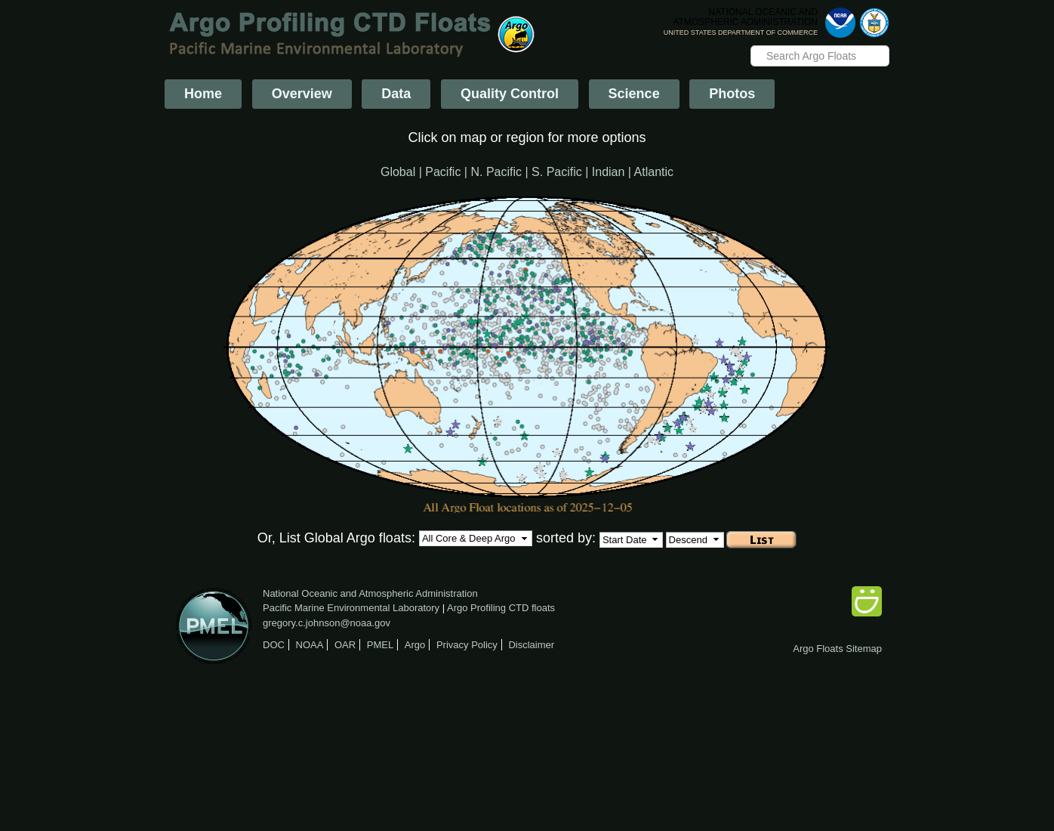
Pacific (443, 171)
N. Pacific (496, 171)
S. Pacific (557, 171)
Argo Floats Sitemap (837, 648)
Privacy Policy (467, 644)
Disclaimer (531, 644)
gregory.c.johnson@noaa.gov (326, 623)
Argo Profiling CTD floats (501, 607)
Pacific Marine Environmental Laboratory (351, 607)
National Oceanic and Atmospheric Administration (370, 593)
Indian (608, 171)
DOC (274, 644)
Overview (302, 93)
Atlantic (653, 171)
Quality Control (510, 93)
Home (203, 93)
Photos (732, 93)
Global (398, 171)
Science (634, 93)
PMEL (380, 644)
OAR (345, 644)
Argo (415, 644)
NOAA (310, 644)
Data (396, 93)
